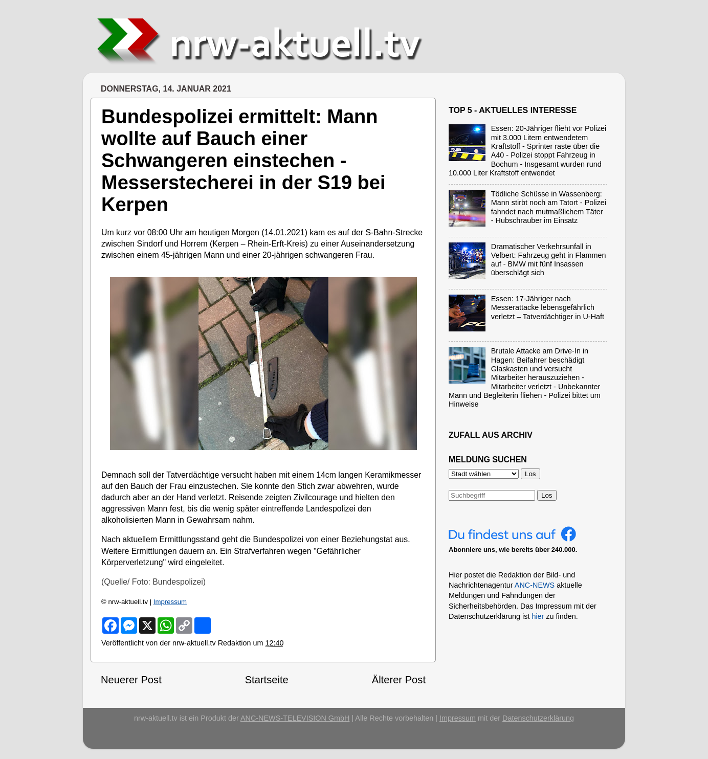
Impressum (170, 602)
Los (546, 495)
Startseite (267, 679)
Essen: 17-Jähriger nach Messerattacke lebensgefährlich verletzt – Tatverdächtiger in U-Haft (547, 308)
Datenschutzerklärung (538, 718)
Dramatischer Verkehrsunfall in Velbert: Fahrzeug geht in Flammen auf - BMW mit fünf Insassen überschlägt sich (548, 259)
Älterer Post (399, 679)
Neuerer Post (131, 679)
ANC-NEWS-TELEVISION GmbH (295, 718)
